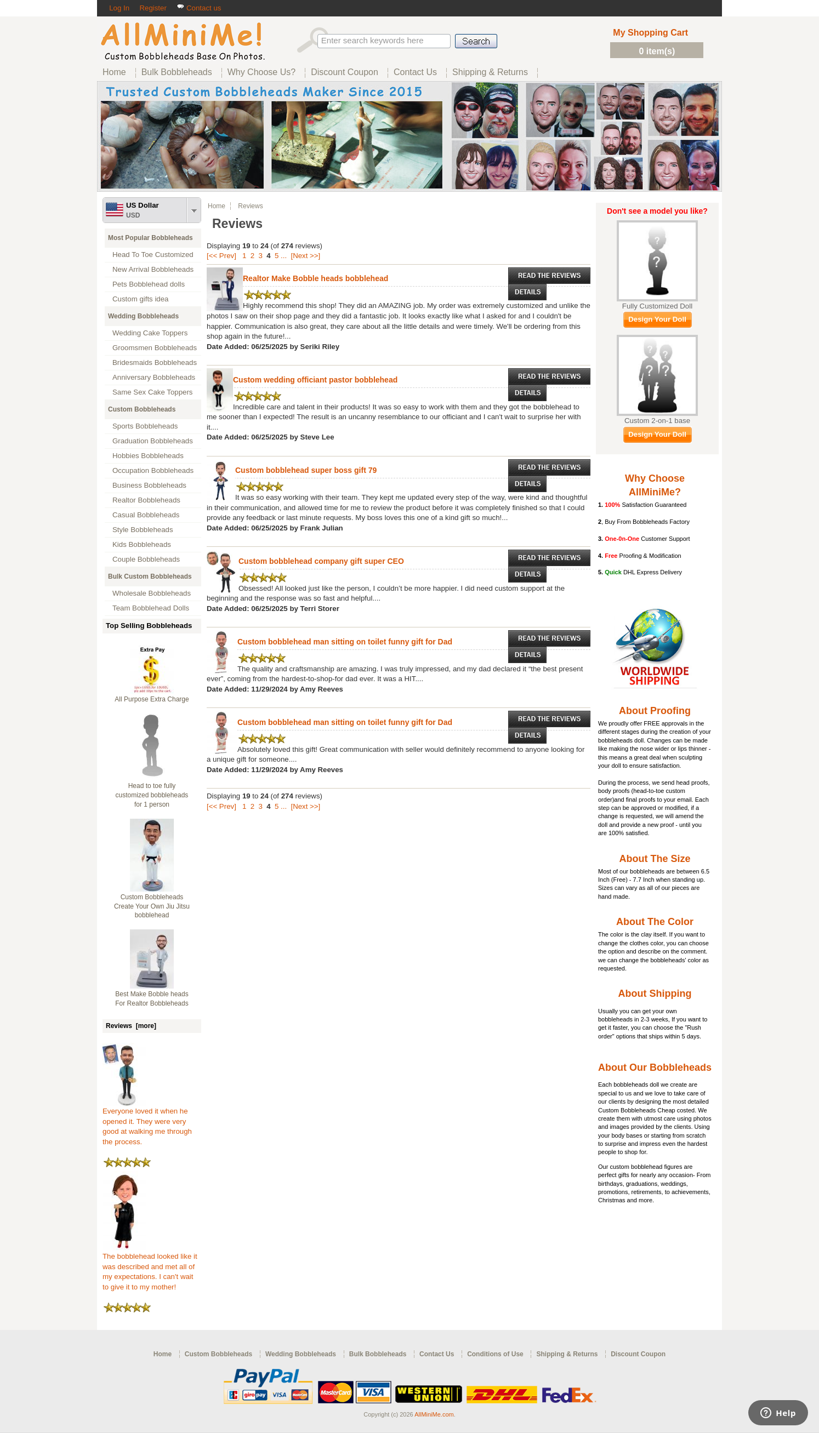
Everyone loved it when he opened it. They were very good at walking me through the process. (147, 1123)
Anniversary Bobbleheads (153, 377)
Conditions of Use (495, 1354)
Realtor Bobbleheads (146, 500)
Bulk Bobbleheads (378, 1354)
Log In (119, 8)
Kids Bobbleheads (141, 544)
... (284, 256)
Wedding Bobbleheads (143, 316)
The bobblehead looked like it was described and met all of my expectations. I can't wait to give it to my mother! (150, 1268)
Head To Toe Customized (153, 254)
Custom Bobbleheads (141, 409)
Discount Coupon (638, 1354)
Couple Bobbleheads (146, 559)
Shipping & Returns (567, 1354)
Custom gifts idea (140, 299)
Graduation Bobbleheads (152, 441)
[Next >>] (305, 256)
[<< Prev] (221, 256)
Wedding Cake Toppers (149, 333)
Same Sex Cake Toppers (152, 392)
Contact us (199, 8)
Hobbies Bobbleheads (148, 456)
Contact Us (436, 1354)
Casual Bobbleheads (145, 515)
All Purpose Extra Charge (152, 699)
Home (216, 206)
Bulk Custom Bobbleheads (150, 576)
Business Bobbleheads (149, 485)
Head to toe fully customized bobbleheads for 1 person (152, 795)
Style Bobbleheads (142, 530)
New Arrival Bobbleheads (153, 269)
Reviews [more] (131, 1026)
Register (152, 8)
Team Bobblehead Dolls (150, 608)
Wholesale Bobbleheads (151, 593)
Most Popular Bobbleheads (150, 238)
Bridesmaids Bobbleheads (154, 362)
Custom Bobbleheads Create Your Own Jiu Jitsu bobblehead (152, 906)
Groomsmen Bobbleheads (154, 348)
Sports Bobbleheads (145, 426)
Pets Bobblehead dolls (148, 284)
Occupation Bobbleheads (153, 470)
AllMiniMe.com (434, 1414)
